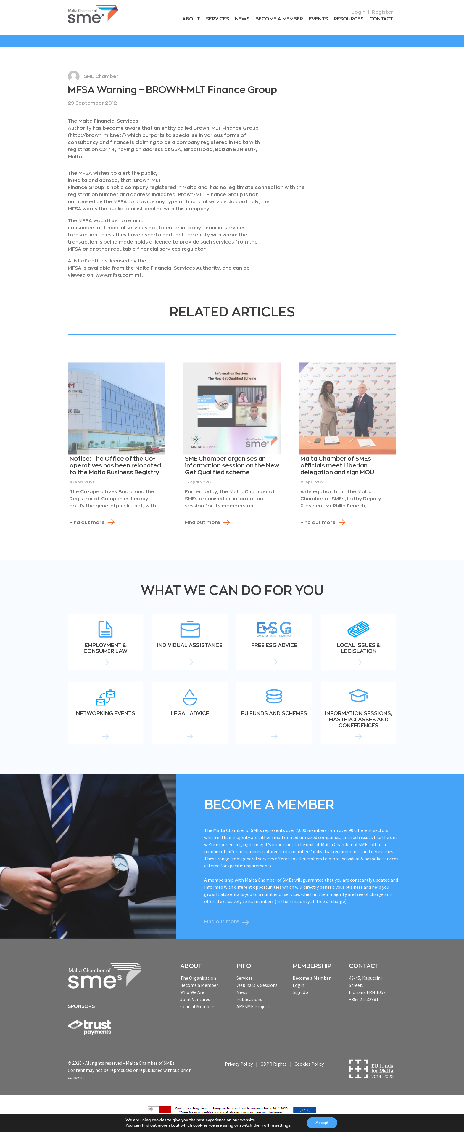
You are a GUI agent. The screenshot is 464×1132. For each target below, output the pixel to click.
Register (382, 12)
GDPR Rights (273, 1064)
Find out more (87, 522)
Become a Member (279, 19)
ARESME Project (253, 1006)
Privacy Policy (239, 1064)
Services (217, 19)
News (242, 19)
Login (358, 12)
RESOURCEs (348, 19)
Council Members (197, 1006)
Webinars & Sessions (257, 985)
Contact (381, 19)
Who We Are (192, 992)
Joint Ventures (195, 999)
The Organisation (198, 978)
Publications (249, 999)
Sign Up (300, 992)
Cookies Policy (309, 1064)
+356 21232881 (363, 999)
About (191, 19)
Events (318, 19)
